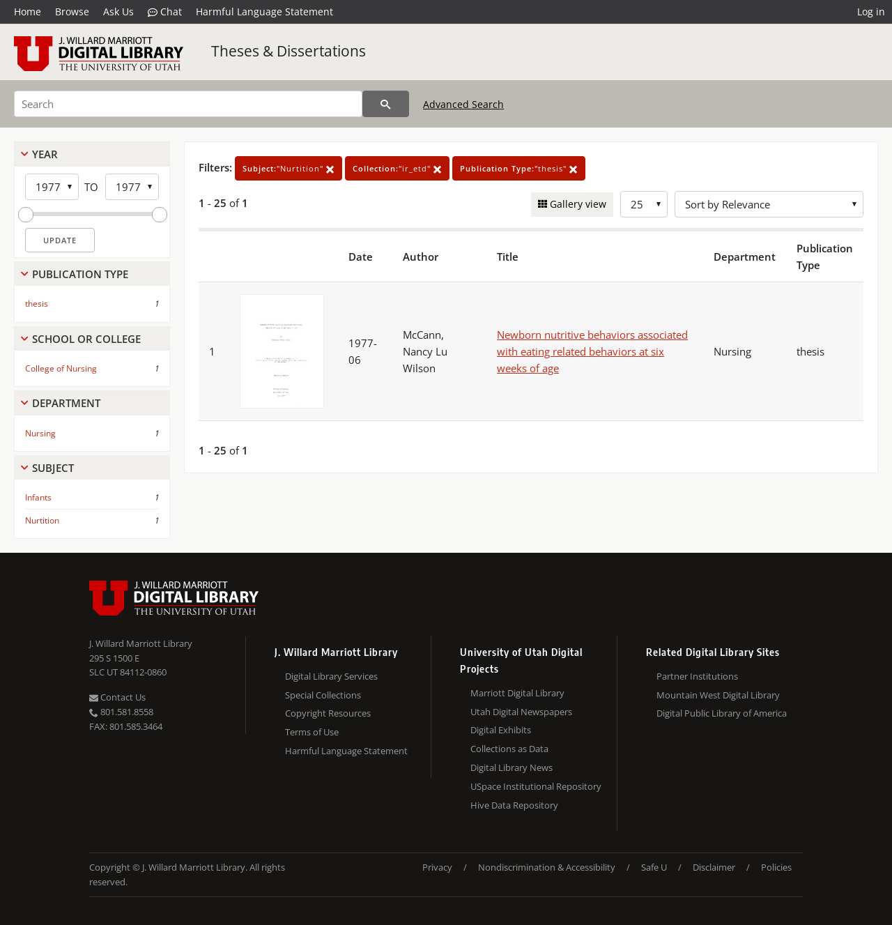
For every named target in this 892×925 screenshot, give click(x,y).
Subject (53, 468)
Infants (38, 497)
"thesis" (519, 168)
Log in (871, 11)
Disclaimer (714, 867)
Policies (776, 867)
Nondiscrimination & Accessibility (546, 867)
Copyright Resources (328, 713)
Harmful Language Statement (264, 11)
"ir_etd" (397, 168)
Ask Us (118, 11)
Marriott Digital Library (517, 693)
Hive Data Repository (514, 805)
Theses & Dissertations (288, 51)
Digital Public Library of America (721, 713)
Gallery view (576, 204)
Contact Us (117, 697)
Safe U (654, 867)
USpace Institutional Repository (535, 786)
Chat (165, 12)
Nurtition (42, 520)
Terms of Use (312, 732)
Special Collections (323, 695)
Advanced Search (463, 104)
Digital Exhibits (500, 730)
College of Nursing (61, 368)
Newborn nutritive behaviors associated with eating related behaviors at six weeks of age (592, 351)
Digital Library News (511, 767)
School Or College (86, 339)
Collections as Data (509, 748)
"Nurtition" (288, 168)
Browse (72, 11)
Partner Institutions (697, 676)
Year (45, 154)
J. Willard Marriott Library (140, 643)
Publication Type (80, 274)
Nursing (40, 433)
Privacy (437, 867)
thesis (36, 303)
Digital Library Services (331, 676)
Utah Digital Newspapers (521, 711)
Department (66, 403)
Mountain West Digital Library (718, 695)
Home (27, 11)
